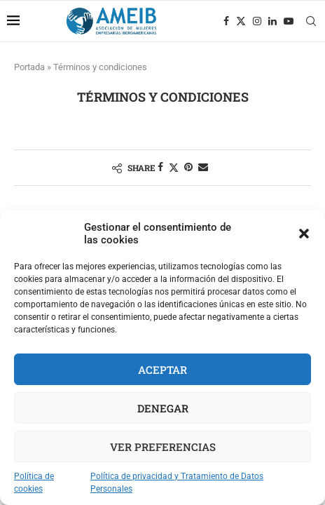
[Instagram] (257, 21)
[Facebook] (226, 21)
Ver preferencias (163, 447)
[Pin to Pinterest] (188, 167)
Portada (29, 67)
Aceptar (162, 370)
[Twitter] (241, 21)
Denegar (162, 408)
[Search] (311, 21)
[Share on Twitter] (174, 167)
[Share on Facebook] (160, 167)
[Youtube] (288, 21)
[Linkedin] (272, 21)
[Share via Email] (203, 167)
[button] (304, 234)
